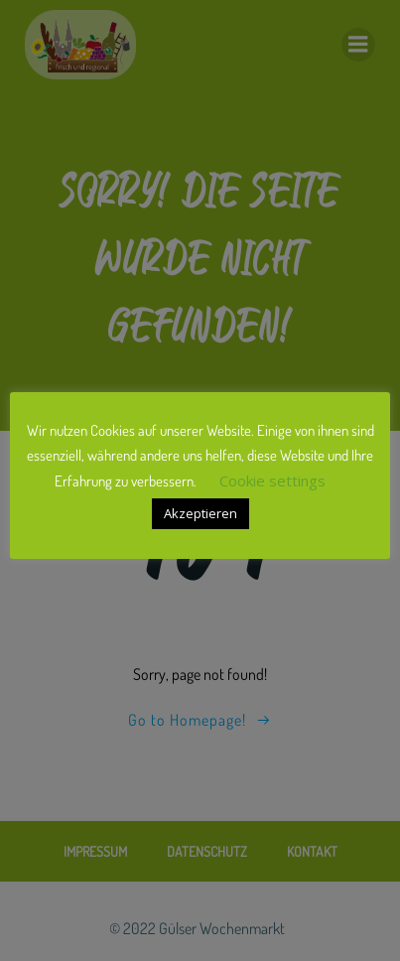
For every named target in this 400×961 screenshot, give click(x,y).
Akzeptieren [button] (200, 513)
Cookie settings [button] (272, 480)
